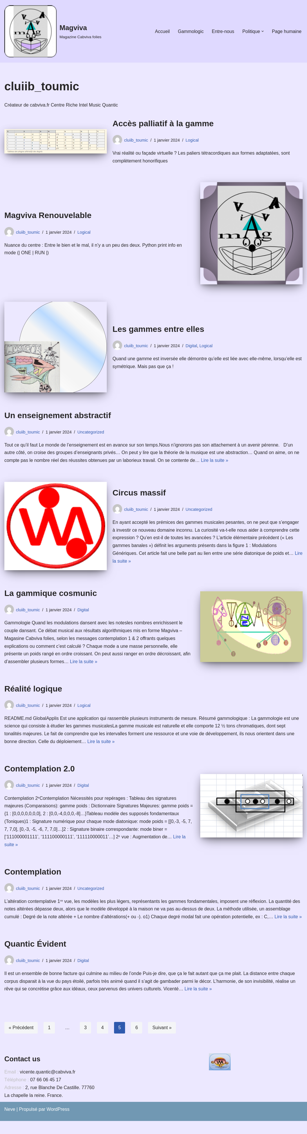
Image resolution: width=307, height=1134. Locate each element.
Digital (192, 346)
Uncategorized (91, 432)
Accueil (161, 31)
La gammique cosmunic (50, 594)
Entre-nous (222, 31)
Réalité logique (33, 690)
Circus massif (139, 493)
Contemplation (32, 875)
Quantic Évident (35, 956)
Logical (192, 140)
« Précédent (21, 1040)
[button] (262, 31)
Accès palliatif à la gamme (163, 123)
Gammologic (190, 31)
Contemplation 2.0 (39, 771)
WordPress (58, 1122)
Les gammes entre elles (158, 329)
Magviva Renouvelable (47, 215)
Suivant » (162, 1040)
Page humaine (286, 31)
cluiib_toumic (136, 140)
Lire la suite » (217, 461)
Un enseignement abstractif (57, 415)
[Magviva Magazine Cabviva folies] (52, 31)
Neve (9, 1122)
